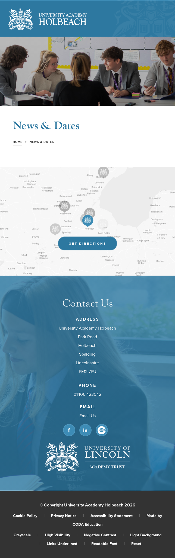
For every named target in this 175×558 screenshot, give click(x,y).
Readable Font (108, 543)
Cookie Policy (29, 515)
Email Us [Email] (87, 416)
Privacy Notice (67, 515)
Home (17, 142)
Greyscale (26, 535)
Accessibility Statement (115, 515)
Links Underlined (66, 543)
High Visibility (61, 535)
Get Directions (87, 243)
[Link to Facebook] (69, 430)
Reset (136, 543)
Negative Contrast (104, 535)
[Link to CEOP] (102, 430)
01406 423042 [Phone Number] (87, 394)
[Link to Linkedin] (85, 430)
